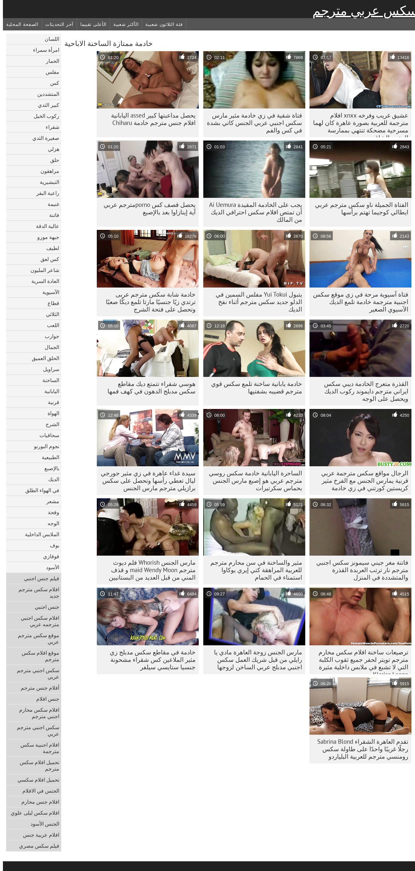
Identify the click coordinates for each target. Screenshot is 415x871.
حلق (51, 160)
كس (51, 83)
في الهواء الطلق (39, 490)
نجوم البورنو (43, 446)
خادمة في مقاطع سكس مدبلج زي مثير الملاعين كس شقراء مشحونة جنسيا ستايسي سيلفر (150, 659)
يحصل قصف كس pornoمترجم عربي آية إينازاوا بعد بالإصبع (147, 208)
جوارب (49, 336)
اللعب (50, 325)
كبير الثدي (45, 105)
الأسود (49, 567)
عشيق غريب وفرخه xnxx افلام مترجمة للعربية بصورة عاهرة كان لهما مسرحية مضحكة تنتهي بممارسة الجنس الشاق (357, 124)
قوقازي (48, 556)
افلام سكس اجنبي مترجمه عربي (37, 621)
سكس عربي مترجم (362, 11)
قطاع (50, 303)
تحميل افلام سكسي (35, 779)
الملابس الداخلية (39, 534)
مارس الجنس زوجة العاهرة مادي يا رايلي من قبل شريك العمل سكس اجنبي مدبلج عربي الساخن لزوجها (255, 659)
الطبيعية (47, 457)
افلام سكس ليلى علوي (32, 812)
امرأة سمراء (43, 50)
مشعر (49, 501)
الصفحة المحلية (19, 24)
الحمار (49, 61)
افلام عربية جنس (38, 834)
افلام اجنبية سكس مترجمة (36, 747)
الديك (50, 479)
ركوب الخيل (43, 116)
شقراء (49, 127)
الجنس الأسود (42, 823)
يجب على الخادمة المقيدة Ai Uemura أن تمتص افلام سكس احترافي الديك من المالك (252, 212)
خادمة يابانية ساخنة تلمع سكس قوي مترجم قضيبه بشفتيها (253, 387)
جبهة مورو (45, 237)
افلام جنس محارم (37, 801)
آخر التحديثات (56, 24)
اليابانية (48, 391)
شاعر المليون (42, 270)
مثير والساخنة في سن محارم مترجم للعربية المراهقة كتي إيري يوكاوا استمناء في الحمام (253, 570)
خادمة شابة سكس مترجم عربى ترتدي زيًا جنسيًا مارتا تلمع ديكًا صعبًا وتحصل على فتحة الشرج (148, 301)
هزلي (50, 149)
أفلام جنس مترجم (37, 687)
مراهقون (47, 171)
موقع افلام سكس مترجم (37, 656)
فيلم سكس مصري (36, 846)
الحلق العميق (42, 358)
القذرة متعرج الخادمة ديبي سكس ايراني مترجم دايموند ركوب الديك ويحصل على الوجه (363, 391)
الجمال (49, 347)
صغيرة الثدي (42, 138)
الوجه (50, 523)
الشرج (49, 424)
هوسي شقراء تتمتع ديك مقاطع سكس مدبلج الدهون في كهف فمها (149, 387)
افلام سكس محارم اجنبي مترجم (36, 713)
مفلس (49, 72)
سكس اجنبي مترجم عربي (35, 673)
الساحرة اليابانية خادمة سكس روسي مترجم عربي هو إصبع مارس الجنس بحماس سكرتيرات (252, 480)
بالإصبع (48, 468)
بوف (51, 545)
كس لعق (47, 259)
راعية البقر (44, 193)
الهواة (50, 413)
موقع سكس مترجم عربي (35, 638)
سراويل (48, 369)
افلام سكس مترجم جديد (36, 592)
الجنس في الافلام (37, 790)
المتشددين (45, 94)
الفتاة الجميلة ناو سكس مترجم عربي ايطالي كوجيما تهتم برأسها (358, 208)
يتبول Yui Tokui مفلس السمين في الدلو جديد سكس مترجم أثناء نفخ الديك (256, 301)
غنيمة (50, 204)
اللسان (49, 39)
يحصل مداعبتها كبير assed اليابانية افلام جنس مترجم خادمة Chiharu (150, 119)
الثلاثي (49, 314)
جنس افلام (44, 699)
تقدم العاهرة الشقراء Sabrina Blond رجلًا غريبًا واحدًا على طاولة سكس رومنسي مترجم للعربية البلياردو (359, 749)
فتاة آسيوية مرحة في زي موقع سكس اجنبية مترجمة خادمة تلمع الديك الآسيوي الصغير (357, 301)
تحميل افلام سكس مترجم (36, 765)
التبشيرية (46, 182)
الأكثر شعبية (123, 24)
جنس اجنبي (44, 607)
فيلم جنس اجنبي (38, 578)
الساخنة (47, 380)
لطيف (49, 248)
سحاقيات (46, 435)
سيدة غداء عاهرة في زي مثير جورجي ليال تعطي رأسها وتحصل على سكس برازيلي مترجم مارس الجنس (145, 480)
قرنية (50, 402)
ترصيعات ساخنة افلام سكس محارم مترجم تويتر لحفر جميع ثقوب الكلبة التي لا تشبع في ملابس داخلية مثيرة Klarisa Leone (360, 661)
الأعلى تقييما (90, 24)
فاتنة (51, 215)
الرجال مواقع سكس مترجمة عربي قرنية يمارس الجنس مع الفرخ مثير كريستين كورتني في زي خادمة (361, 480)
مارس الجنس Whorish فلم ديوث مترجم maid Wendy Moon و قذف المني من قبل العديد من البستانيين (149, 570)
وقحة (50, 512)
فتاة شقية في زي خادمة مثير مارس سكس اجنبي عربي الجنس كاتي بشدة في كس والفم (251, 122)
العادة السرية (42, 281)
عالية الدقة (44, 226)
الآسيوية (47, 292)
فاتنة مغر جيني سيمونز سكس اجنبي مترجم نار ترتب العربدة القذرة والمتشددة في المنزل (359, 570)
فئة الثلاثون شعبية (161, 24)
